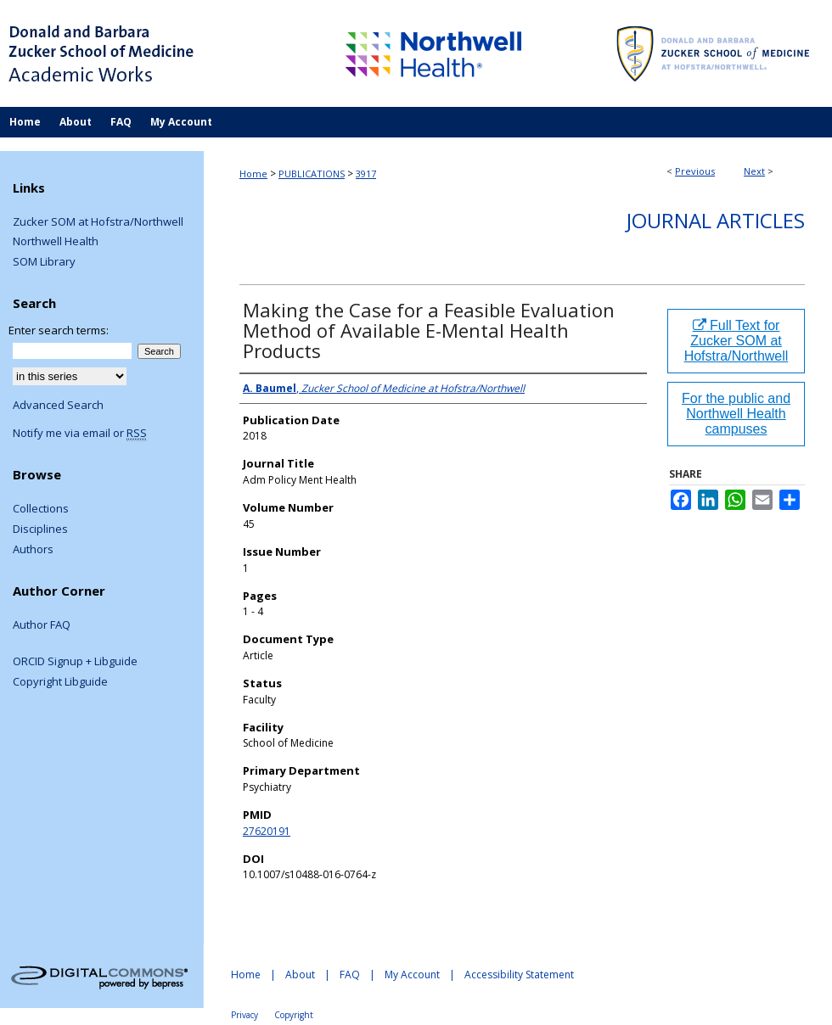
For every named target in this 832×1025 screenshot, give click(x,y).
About (300, 974)
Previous (695, 171)
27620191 (266, 831)
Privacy (244, 1015)
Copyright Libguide (60, 682)
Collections (41, 509)
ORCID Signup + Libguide (75, 662)
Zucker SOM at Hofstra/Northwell (98, 222)
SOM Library (44, 262)
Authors (33, 550)
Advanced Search (58, 404)
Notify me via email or (80, 433)
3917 (366, 173)
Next (754, 171)
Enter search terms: (58, 330)
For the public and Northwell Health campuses (736, 413)
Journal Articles (716, 220)
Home (253, 173)
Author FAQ (41, 625)
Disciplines (40, 529)
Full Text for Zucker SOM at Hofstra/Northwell (736, 340)
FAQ (350, 974)
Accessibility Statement (519, 974)
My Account (412, 974)
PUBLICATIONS (311, 173)
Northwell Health (55, 242)
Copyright (293, 1015)
